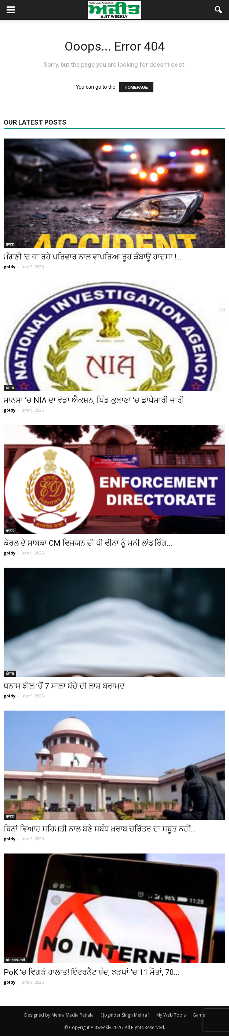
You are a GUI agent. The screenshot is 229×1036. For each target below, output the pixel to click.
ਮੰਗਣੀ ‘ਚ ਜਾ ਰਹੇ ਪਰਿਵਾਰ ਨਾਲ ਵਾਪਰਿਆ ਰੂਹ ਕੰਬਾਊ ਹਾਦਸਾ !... (93, 256)
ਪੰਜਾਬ (10, 387)
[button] (218, 10)
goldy (9, 266)
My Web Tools (171, 1015)
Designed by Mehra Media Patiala (59, 1015)
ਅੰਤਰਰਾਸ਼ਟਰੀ (15, 959)
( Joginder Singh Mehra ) (125, 1015)
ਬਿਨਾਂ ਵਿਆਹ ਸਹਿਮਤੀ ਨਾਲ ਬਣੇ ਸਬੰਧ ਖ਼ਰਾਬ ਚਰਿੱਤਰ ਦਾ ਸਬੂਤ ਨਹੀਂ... (100, 829)
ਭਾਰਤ (10, 244)
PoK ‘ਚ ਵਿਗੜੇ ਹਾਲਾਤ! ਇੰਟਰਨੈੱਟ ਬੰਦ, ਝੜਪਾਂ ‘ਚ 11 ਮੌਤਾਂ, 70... (91, 972)
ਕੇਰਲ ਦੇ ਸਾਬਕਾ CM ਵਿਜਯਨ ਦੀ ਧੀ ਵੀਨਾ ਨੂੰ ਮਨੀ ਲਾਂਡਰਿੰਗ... (88, 543)
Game (199, 1015)
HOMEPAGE (136, 87)
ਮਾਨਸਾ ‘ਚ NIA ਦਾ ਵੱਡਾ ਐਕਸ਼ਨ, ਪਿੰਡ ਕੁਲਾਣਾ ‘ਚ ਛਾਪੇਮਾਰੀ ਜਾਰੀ (94, 400)
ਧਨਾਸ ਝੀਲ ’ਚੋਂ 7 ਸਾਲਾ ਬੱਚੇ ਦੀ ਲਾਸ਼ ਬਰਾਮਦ (64, 686)
